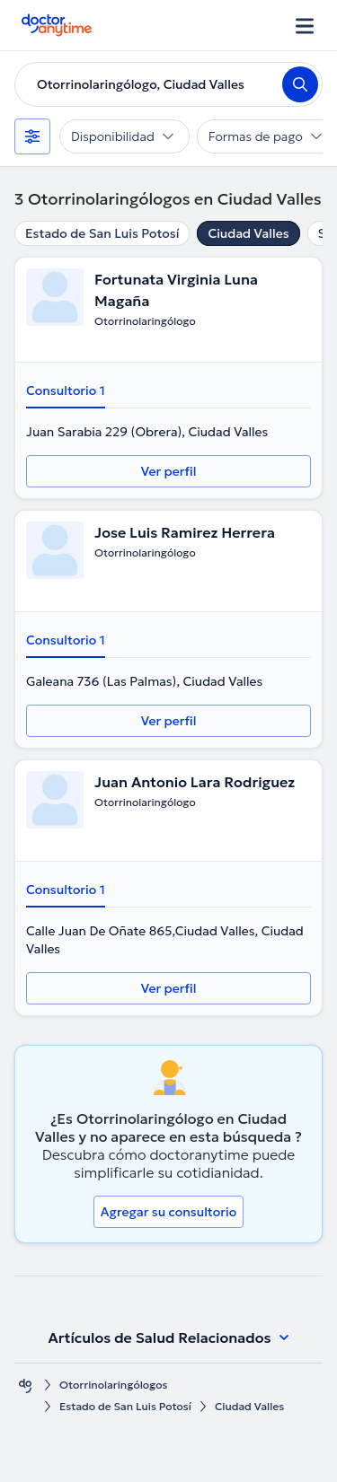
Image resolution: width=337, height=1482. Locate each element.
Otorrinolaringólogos (113, 1384)
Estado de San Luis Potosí (102, 233)
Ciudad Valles (248, 233)
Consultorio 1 (65, 390)
